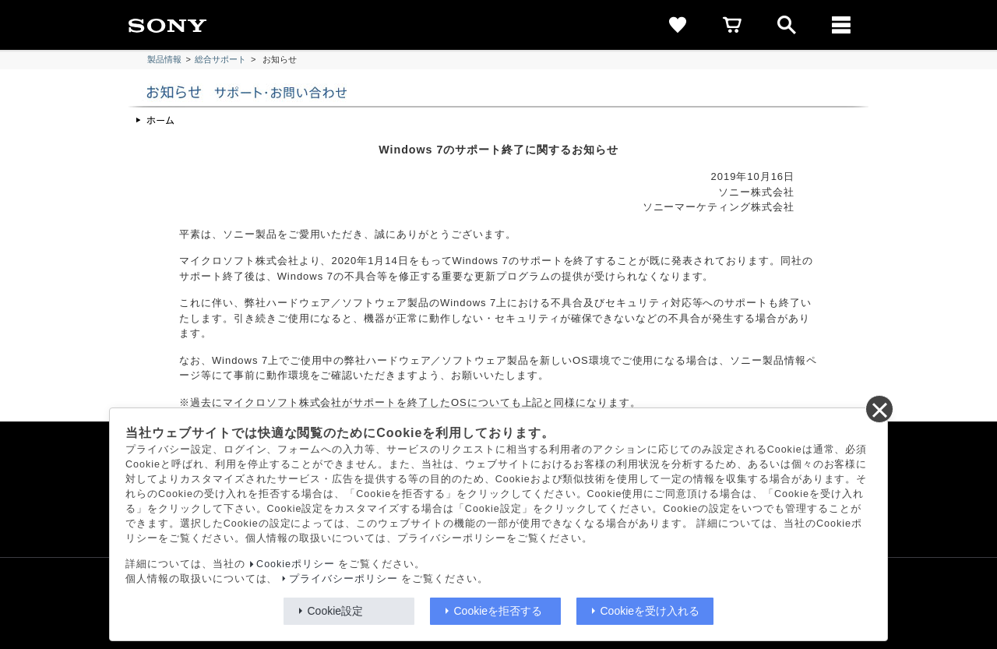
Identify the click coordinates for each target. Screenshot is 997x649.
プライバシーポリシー (343, 578)
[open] (786, 25)
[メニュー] (841, 25)
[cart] (732, 25)
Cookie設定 (336, 611)
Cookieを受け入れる (650, 611)
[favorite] (677, 25)
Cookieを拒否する (498, 611)
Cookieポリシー (295, 564)
